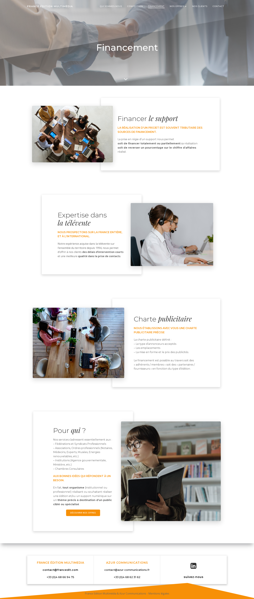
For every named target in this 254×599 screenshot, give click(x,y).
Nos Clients (199, 6)
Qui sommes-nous (111, 6)
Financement (156, 6)
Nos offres (178, 6)
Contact (218, 6)
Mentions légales (158, 593)
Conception (135, 6)
